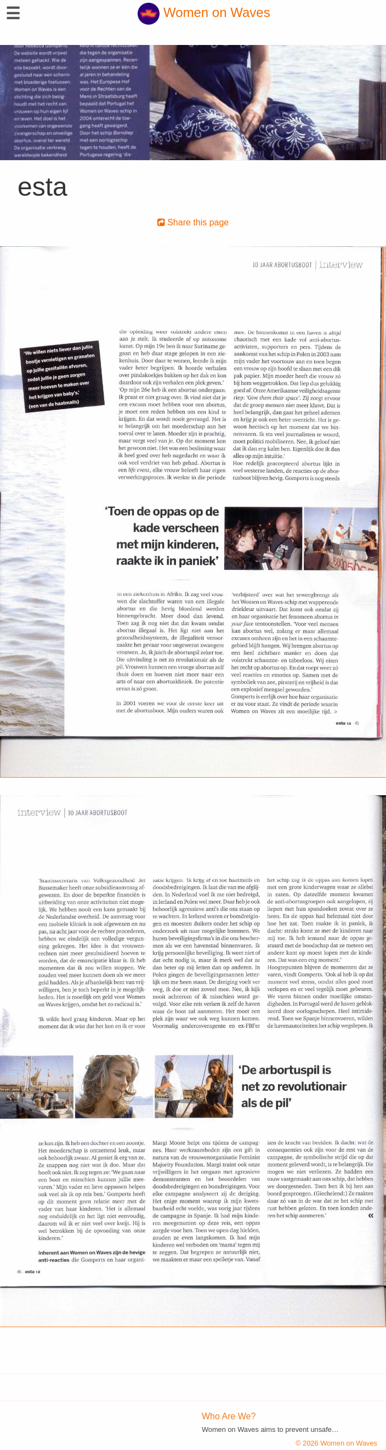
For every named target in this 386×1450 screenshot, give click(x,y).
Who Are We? (229, 1416)
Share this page (193, 222)
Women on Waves (204, 12)
